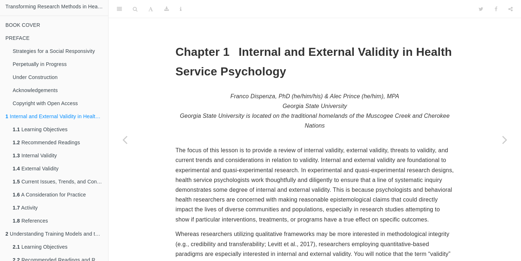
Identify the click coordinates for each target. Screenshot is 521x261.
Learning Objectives (40, 129)
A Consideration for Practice (49, 195)
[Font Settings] (150, 9)
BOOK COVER (22, 25)
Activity (25, 208)
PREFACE (17, 38)
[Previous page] (125, 139)
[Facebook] (496, 9)
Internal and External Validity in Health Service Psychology (56, 116)
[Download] (166, 9)
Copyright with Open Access (45, 103)
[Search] (135, 9)
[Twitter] (481, 9)
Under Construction (35, 77)
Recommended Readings (46, 142)
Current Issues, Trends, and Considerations (60, 182)
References (30, 221)
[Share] (510, 9)
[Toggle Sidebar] (119, 9)
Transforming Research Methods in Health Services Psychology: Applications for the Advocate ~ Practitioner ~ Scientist (56, 6)
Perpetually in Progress (40, 64)
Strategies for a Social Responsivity (54, 51)
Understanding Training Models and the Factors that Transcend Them (56, 234)
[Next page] (504, 139)
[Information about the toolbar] (180, 9)
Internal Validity (35, 155)
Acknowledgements (35, 90)
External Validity (36, 168)
